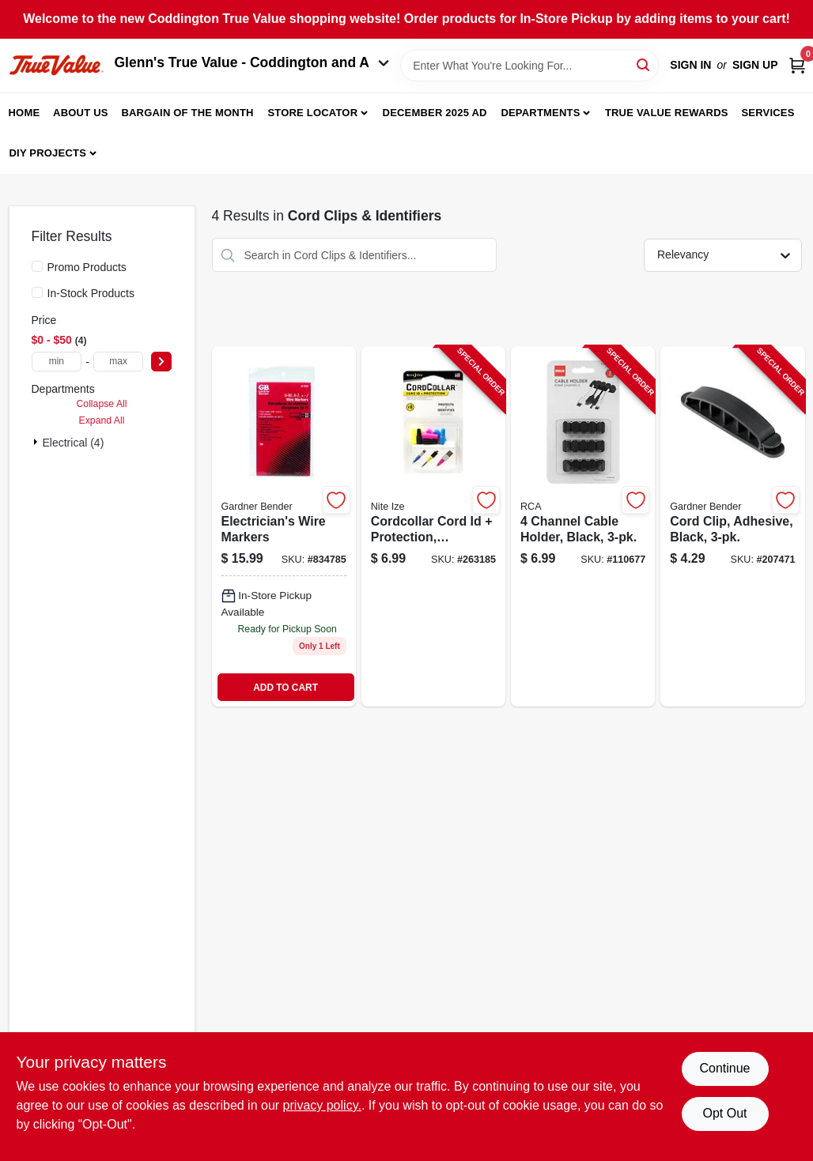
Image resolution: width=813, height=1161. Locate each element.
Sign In (690, 64)
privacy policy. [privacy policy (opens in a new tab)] (322, 1105)
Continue (724, 1068)
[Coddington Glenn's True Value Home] (56, 65)
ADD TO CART (285, 687)
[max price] (118, 361)
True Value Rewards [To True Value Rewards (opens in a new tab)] (666, 113)
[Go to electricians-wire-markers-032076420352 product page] (284, 526)
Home (24, 113)
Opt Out (724, 1113)
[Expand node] (37, 442)
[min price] (57, 361)
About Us (80, 113)
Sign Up (755, 64)
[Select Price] (161, 361)
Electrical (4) (73, 442)
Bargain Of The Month (187, 113)
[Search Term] (529, 65)
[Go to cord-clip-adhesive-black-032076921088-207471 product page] (732, 526)
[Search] (644, 64)
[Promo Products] (37, 266)
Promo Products (87, 267)
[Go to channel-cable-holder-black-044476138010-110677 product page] (583, 526)
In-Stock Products (91, 293)
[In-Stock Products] (37, 292)
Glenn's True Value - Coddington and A (252, 62)
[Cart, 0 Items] (797, 65)
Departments (540, 113)
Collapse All (101, 403)
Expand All (102, 420)
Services (767, 113)
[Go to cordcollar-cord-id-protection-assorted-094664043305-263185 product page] (433, 526)
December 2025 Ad (435, 113)
